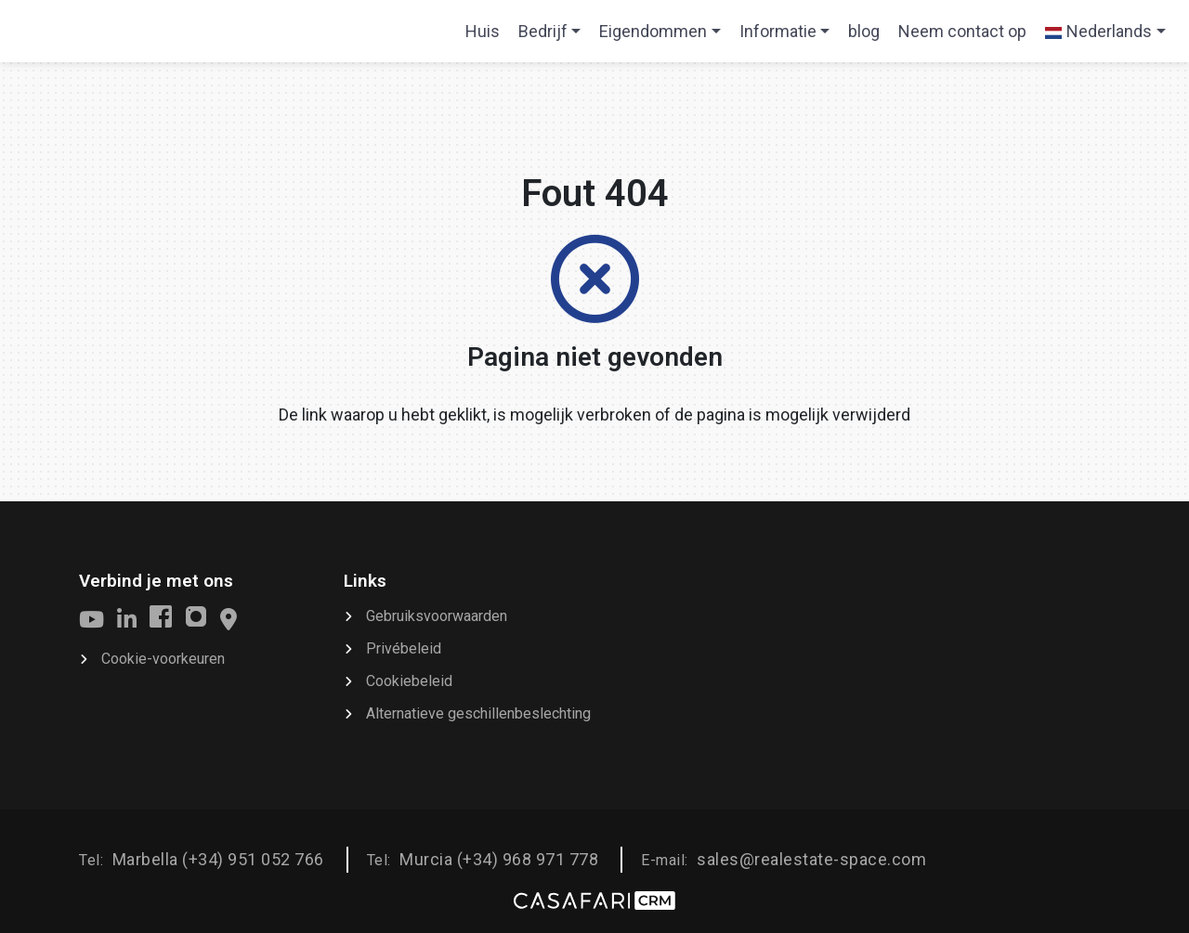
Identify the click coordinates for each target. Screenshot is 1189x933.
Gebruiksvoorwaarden (436, 616)
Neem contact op (962, 31)
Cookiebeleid (409, 681)
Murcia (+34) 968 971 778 (498, 859)
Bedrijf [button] (543, 31)
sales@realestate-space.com (811, 859)
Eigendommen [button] (653, 31)
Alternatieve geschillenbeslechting (478, 713)
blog (864, 31)
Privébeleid (403, 648)
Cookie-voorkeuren (163, 658)
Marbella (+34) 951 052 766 (218, 859)
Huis (486, 37)
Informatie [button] (778, 31)
